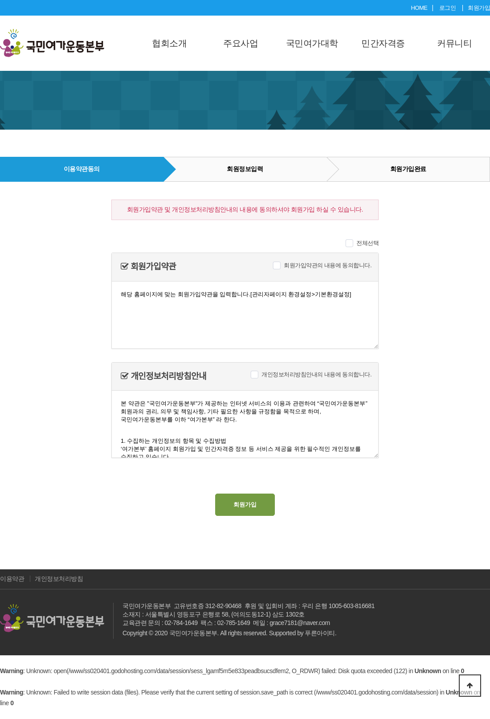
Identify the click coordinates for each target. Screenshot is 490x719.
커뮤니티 (454, 43)
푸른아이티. (320, 633)
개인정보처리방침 (59, 579)
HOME (419, 7)
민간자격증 (383, 43)
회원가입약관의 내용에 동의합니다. (328, 265)
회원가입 (479, 7)
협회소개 (169, 43)
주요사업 (240, 43)
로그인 (447, 7)
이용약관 (12, 579)
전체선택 (367, 243)
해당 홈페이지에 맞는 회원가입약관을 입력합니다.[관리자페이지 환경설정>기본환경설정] (245, 315)
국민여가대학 (312, 43)
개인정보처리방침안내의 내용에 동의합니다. (316, 374)
